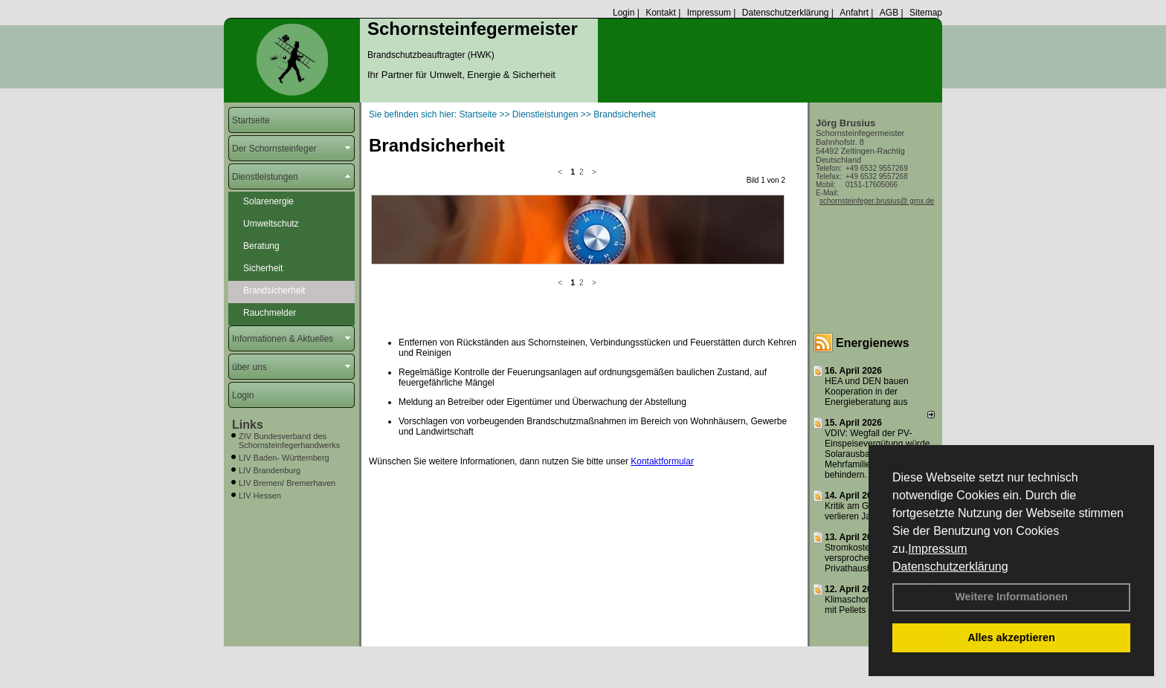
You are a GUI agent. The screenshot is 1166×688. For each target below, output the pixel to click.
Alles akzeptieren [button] (1011, 637)
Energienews (872, 343)
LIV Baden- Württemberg (284, 457)
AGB (889, 12)
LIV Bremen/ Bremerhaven (287, 482)
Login (623, 12)
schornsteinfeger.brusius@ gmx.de (876, 201)
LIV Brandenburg (269, 470)
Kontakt (660, 12)
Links (247, 424)
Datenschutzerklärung (950, 566)
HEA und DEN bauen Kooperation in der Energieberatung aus (867, 391)
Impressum (937, 548)
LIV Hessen (260, 495)
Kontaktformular (662, 335)
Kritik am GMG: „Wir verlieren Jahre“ (864, 511)
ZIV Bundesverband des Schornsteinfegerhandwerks (289, 441)
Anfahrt (854, 12)
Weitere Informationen (1011, 597)
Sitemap (925, 12)
